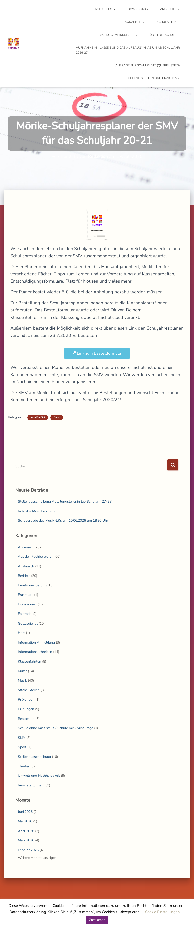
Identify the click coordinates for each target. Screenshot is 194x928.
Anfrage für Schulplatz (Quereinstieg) (147, 65)
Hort (21, 632)
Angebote (170, 9)
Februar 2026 (28, 850)
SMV (56, 417)
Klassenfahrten (29, 661)
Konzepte (134, 22)
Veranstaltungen (30, 785)
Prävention (26, 699)
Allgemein (38, 417)
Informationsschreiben (35, 651)
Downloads (138, 9)
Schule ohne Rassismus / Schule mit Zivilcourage (55, 728)
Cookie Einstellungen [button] (162, 911)
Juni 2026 (25, 811)
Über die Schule (165, 35)
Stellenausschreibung (34, 756)
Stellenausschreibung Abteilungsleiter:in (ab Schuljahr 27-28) (65, 501)
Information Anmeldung (36, 642)
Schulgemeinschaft (118, 35)
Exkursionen (27, 604)
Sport (22, 747)
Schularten (168, 22)
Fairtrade (24, 613)
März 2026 (26, 840)
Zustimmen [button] (97, 920)
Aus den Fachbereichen (35, 556)
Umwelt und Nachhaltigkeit (39, 775)
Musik (22, 680)
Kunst (22, 671)
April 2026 (26, 831)
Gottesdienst (28, 623)
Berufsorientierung (32, 585)
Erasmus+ (25, 594)
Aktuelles (105, 9)
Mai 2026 (25, 821)
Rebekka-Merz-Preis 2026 (37, 511)
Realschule (26, 718)
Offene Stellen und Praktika (154, 78)
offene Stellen (29, 690)
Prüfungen (26, 709)
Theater (23, 766)
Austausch (26, 566)
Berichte (24, 575)
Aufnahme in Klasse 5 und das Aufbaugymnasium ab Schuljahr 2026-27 (128, 50)
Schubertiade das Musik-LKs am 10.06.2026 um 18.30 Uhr (63, 520)
